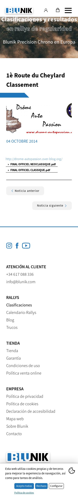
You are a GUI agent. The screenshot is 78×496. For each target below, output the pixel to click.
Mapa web (15, 418)
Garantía (13, 358)
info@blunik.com (20, 281)
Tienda (12, 350)
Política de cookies (22, 403)
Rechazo (41, 486)
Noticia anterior (25, 191)
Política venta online (23, 373)
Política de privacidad (24, 396)
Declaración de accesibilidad (30, 411)
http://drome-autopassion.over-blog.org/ (34, 159)
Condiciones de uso (23, 365)
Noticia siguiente (52, 205)
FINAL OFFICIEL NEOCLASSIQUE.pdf (32, 164)
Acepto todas (24, 486)
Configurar (56, 486)
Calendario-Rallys (21, 312)
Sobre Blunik (17, 426)
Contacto (14, 433)
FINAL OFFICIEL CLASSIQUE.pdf (29, 170)
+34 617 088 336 (20, 274)
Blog (10, 319)
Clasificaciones (19, 304)
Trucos (11, 327)
